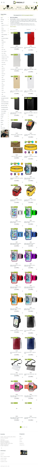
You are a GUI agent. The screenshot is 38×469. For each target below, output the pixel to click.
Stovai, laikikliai (3, 111)
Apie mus (1, 455)
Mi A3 (3, 90)
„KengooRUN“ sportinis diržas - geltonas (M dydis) (30, 157)
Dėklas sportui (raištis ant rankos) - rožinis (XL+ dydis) (15, 266)
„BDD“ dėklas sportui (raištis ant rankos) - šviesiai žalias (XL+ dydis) (16, 419)
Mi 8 (2, 77)
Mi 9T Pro (3, 73)
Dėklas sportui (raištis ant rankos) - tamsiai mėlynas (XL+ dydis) (29, 244)
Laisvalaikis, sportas (4, 109)
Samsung (2, 19)
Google (2, 116)
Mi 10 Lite (3, 62)
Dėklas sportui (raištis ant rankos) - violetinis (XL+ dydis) (29, 266)
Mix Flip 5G (3, 42)
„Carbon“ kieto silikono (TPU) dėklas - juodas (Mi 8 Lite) (16, 113)
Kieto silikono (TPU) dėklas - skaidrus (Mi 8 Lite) (30, 113)
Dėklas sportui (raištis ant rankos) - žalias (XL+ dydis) (29, 222)
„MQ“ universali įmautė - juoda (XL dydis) (29, 331)
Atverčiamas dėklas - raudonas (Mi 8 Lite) (30, 48)
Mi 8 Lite (3, 81)
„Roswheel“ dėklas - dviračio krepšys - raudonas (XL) (16, 201)
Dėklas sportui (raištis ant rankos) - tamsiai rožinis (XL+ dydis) (29, 288)
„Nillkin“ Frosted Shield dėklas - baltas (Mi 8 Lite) (30, 91)
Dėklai (2, 23)
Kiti (1, 126)
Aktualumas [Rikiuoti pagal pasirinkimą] (31, 29)
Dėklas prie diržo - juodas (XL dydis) (16, 134)
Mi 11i (3, 47)
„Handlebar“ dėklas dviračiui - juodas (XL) (16, 331)
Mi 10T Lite (4, 64)
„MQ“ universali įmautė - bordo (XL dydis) (15, 353)
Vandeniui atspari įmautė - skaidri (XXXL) (16, 374)
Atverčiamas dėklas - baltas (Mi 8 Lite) (17, 69)
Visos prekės (3, 127)
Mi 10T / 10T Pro (5, 60)
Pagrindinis (3, 14)
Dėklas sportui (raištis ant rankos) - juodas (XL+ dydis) (29, 179)
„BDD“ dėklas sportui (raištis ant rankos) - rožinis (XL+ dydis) (16, 397)
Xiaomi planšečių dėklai (4, 35)
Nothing (2, 120)
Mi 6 (2, 83)
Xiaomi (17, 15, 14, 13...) (4, 26)
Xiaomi (2, 21)
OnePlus (2, 114)
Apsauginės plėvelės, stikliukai (4, 99)
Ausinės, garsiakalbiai (4, 103)
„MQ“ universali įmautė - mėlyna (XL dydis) (30, 353)
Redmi (2, 28)
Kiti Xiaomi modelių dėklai (4, 39)
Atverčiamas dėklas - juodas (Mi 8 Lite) (16, 47)
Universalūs (3, 96)
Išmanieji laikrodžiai (4, 107)
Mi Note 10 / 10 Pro (5, 56)
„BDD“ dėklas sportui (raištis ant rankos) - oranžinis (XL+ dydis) (30, 397)
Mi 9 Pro (3, 68)
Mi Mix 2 (3, 84)
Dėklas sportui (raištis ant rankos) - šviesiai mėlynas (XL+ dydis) (15, 244)
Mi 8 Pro (3, 79)
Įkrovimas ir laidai (4, 105)
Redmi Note (3, 30)
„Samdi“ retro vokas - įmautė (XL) (16, 156)
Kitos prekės (3, 113)
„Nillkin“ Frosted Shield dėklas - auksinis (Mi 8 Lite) (16, 91)
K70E (3, 43)
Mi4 (2, 94)
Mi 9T (3, 71)
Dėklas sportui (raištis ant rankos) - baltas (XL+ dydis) (15, 222)
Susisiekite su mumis (3, 462)
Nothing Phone (21, 445)
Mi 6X (3, 86)
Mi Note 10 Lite (4, 58)
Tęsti (26, 427)
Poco (2, 32)
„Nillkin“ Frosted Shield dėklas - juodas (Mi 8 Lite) (30, 70)
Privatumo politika (3, 460)
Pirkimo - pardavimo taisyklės (5, 457)
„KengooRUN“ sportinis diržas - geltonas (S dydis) (16, 179)
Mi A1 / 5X (3, 92)
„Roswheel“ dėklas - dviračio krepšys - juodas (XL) (30, 135)
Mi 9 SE (3, 75)
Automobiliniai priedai (4, 101)
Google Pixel (21, 444)
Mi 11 (3, 45)
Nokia (2, 122)
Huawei (2, 124)
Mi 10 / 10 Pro (4, 55)
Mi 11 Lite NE (4, 51)
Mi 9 (2, 66)
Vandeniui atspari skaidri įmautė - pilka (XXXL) (30, 375)
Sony (1, 118)
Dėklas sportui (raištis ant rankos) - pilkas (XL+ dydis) (29, 310)
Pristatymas (2, 453)
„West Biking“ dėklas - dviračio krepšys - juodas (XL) (30, 419)
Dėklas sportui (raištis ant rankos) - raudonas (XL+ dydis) (15, 288)
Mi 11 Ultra (3, 53)
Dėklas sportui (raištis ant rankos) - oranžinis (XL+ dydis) (15, 310)
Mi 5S (3, 88)
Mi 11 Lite (3, 49)
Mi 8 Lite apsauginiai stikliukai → (28, 15)
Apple (2, 17)
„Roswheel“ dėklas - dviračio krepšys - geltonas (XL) (30, 201)
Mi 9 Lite (3, 70)
